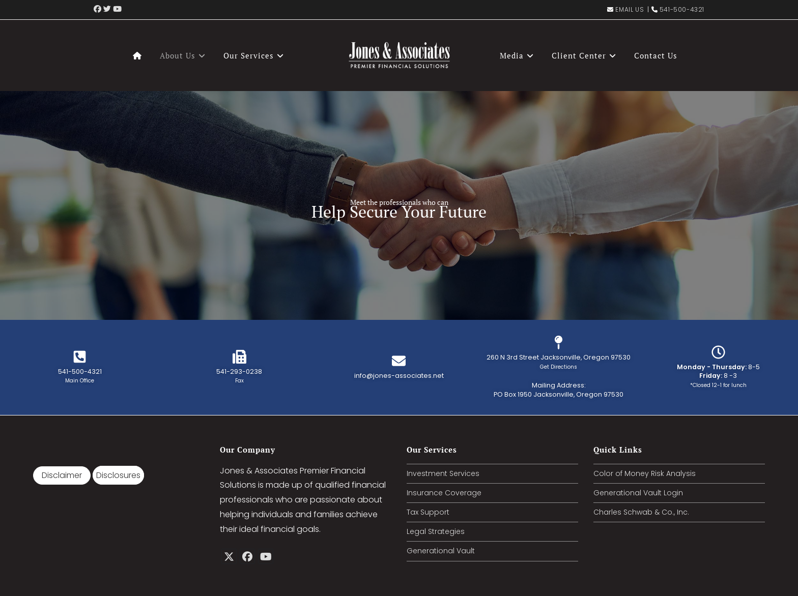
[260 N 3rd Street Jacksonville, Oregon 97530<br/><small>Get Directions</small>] (558, 342)
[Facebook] (247, 556)
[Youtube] (265, 556)
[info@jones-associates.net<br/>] (399, 361)
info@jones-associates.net (399, 375)
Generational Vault (441, 551)
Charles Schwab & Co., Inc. (641, 512)
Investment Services (443, 473)
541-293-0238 (239, 376)
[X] (229, 556)
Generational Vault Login (638, 493)
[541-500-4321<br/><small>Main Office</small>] (80, 357)
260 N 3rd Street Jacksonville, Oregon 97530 (559, 362)
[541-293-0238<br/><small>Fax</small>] (239, 357)
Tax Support (428, 512)
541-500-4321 (682, 9)
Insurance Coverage (444, 493)
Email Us (629, 9)
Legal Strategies (436, 531)
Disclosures (118, 475)
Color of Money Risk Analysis (644, 473)
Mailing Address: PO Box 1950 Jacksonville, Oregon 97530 (558, 390)
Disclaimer (62, 475)
